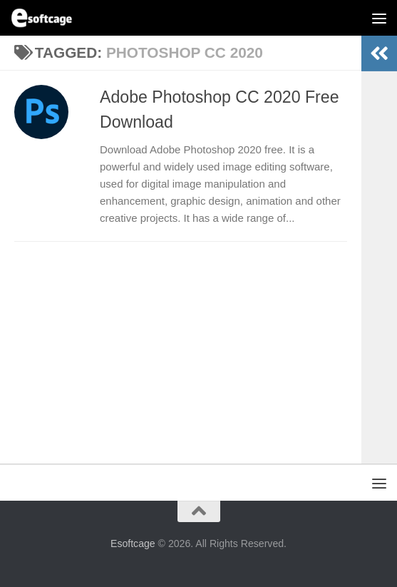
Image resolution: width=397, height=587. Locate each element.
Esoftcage (132, 543)
